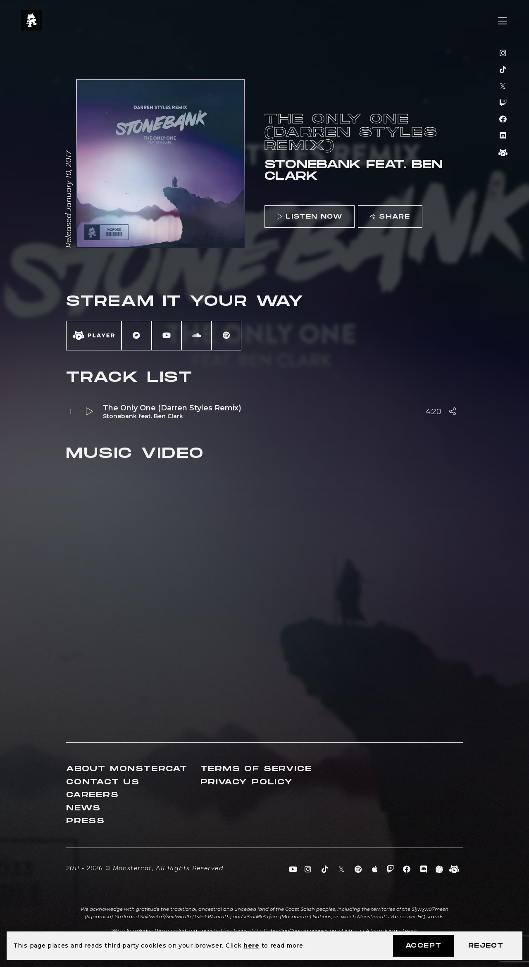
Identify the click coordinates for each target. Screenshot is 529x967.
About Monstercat (127, 769)
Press (85, 821)
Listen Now (309, 216)
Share (390, 216)
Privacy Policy (246, 782)
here (251, 945)
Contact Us (103, 782)
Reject (485, 945)
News (83, 808)
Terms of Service (256, 769)
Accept (423, 945)
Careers (92, 795)
